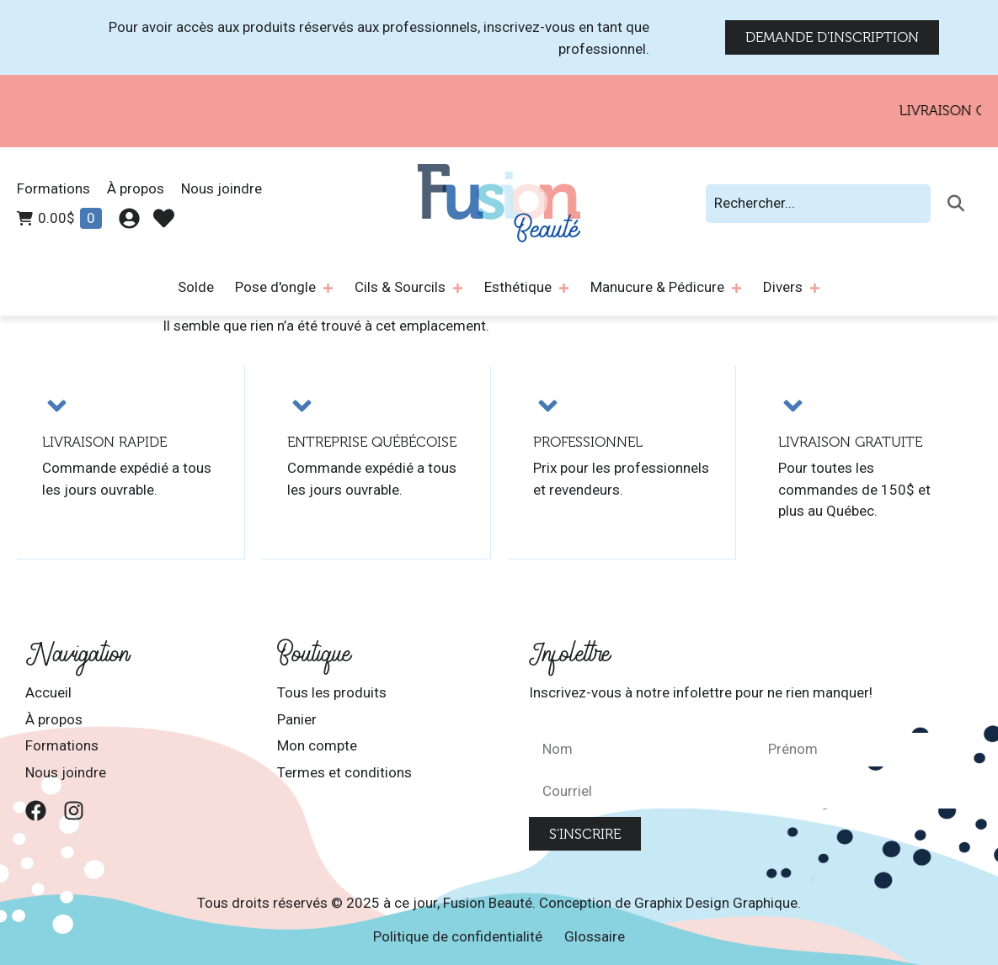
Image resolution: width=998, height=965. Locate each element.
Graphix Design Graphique (716, 902)
